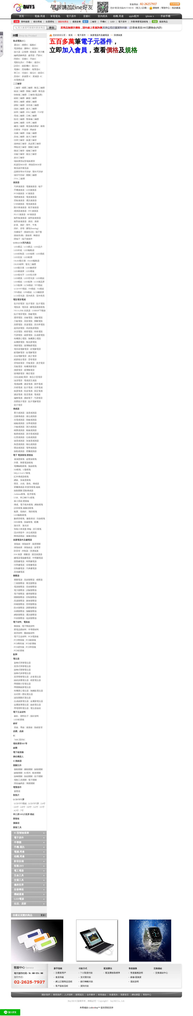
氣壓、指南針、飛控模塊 (25, 511)
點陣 (15, 654)
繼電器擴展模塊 (37, 307)
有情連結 (102, 994)
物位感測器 (31, 444)
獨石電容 (30, 373)
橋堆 (42, 126)
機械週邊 (19, 894)
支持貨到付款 (115, 27)
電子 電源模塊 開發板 (23, 455)
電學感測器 (31, 448)
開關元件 (17, 765)
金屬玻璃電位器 (21, 704)
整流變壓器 (31, 583)
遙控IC (37, 62)
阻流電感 (28, 394)
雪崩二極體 (19, 115)
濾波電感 (28, 384)
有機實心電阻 (20, 338)
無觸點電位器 (36, 691)
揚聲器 (17, 791)
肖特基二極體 (32, 105)
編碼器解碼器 (20, 55)
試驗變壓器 (31, 590)
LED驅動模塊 (20, 515)
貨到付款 (84, 986)
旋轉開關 (18, 776)
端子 (40, 186)
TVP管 (41, 112)
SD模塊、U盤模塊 (22, 469)
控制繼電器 (19, 568)
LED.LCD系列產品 (22, 243)
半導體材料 (33, 629)
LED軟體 (28, 257)
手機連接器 (19, 190)
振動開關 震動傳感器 (23, 490)
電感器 (37, 394)
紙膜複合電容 (20, 359)
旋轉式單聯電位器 (22, 663)
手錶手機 (165, 16)
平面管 (25, 129)
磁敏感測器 (19, 423)
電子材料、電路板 (21, 622)
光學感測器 (31, 423)
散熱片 (16, 795)
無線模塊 (32, 466)
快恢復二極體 (20, 95)
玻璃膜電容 (19, 373)
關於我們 (46, 994)
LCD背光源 (19, 296)
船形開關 (36, 773)
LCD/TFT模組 (20, 289)
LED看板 (30, 271)
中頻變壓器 (19, 618)
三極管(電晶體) (35, 95)
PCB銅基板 (31, 640)
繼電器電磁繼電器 (22, 558)
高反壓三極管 (34, 143)
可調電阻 (18, 335)
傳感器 (16, 409)
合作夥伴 (91, 994)
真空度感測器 (32, 434)
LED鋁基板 (19, 719)
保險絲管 (26, 544)
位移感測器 (31, 437)
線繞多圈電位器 (21, 680)
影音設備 (19, 861)
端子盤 (39, 232)
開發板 (16, 818)
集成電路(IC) (19, 41)
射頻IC (35, 48)
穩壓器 (39, 580)
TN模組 (31, 289)
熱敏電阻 (32, 314)
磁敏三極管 (31, 150)
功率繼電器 (19, 565)
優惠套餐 (76, 21)
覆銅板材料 (29, 633)
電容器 (25, 307)
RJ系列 (27, 773)
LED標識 (18, 278)
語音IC (17, 66)
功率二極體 (31, 122)
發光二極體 (30, 264)
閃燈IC (17, 59)
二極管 (93, 21)
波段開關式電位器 (22, 698)
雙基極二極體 (32, 119)
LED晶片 (38, 247)
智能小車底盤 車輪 (22, 529)
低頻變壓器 (31, 618)
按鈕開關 (28, 776)
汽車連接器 (19, 186)
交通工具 (19, 880)
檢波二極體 (19, 91)
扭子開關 (38, 776)
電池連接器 (31, 204)
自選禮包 (50, 21)
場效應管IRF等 (20, 743)
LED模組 (40, 278)
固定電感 (38, 391)
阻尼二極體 (19, 119)
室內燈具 (102, 16)
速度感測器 (19, 441)
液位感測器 (31, 416)
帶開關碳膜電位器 (22, 687)
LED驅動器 (29, 250)
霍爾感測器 (31, 451)
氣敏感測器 (31, 430)
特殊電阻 (38, 331)
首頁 (21, 16)
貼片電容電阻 (20, 314)
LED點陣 (28, 282)
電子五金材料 (20, 636)
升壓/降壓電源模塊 (139, 21)
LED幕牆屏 (19, 271)
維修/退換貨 (135, 977)
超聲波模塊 (31, 459)
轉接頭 (37, 235)
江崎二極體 (31, 115)
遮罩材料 (18, 633)
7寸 (22, 810)
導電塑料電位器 (21, 708)
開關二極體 (31, 175)
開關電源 (18, 580)
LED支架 (18, 257)
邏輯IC (27, 48)
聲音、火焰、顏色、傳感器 (26, 483)
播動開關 (28, 769)
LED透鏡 (40, 254)
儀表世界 (19, 885)
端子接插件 (27, 239)
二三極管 (17, 83)
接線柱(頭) (29, 232)
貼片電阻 (40, 303)
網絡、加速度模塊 (22, 480)
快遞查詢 (113, 994)
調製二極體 (19, 105)
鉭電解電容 (35, 349)
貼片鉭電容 (19, 303)
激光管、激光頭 (21, 525)
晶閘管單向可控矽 (22, 171)
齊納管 (33, 129)
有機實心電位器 (21, 691)
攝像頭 (16, 823)
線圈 (15, 748)
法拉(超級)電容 (21, 377)
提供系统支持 (107, 1007)
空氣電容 (30, 363)
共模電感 (18, 387)
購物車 (156, 8)
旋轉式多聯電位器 (22, 673)
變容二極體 (19, 101)
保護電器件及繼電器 (22, 540)
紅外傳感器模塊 (21, 476)
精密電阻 (28, 331)
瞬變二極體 (31, 101)
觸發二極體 (31, 98)
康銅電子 (28, 398)
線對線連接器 (34, 218)
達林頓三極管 (20, 143)
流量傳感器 (19, 416)
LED (112, 21)
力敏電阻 (18, 321)
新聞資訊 (79, 994)
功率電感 (38, 387)
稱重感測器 (19, 430)
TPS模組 (18, 292)
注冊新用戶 (60, 973)
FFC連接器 (33, 211)
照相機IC (26, 69)
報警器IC (36, 69)
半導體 (17, 842)
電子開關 (32, 780)
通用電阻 (18, 317)
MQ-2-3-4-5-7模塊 (22, 473)
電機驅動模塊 (20, 466)
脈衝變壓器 (31, 600)
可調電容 (38, 398)
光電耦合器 (19, 80)
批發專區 (19, 889)
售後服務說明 (136, 973)
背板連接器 (19, 200)
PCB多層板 (31, 643)
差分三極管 (19, 157)
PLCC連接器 (19, 214)
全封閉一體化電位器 (23, 694)
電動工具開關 (20, 780)
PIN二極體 (31, 112)
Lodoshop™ (94, 1007)
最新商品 (163, 21)
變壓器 (16, 576)
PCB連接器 (19, 193)
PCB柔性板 (19, 647)
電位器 (16, 659)
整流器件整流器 (21, 168)
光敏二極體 (31, 133)
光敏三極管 (19, 154)
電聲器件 (17, 787)
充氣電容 (18, 366)
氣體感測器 (19, 434)
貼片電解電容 (34, 401)
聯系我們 (57, 994)
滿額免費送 (63, 21)
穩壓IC (25, 45)
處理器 (31, 55)
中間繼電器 (37, 558)
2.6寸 (16, 807)
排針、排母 (19, 228)
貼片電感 (28, 387)
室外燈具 (40, 296)
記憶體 (25, 52)
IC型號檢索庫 (21, 833)
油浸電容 (18, 380)
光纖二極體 (19, 133)
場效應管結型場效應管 (24, 161)
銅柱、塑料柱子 (21, 716)
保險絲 (17, 544)
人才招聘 (68, 994)
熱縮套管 (38, 727)
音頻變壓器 (31, 587)
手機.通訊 (19, 847)
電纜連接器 (19, 197)
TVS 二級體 (19, 178)
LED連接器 (31, 190)
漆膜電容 (18, 370)
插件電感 (38, 384)
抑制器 (25, 551)
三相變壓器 (19, 583)
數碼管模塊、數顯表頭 (24, 518)
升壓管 (17, 129)
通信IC (17, 45)
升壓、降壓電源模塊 (23, 462)
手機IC (103, 21)
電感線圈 (18, 384)
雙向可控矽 (37, 171)
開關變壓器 (19, 597)
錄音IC (41, 73)
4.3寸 (16, 810)
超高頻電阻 (19, 328)
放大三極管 (31, 136)
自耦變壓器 (19, 611)
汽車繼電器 (31, 568)
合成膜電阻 (39, 335)
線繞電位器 (35, 704)
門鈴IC (39, 55)
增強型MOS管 (35, 164)
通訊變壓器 (31, 614)
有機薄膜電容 (30, 366)
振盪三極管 (31, 140)
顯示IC (35, 66)
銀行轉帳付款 (86, 981)
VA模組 (40, 289)
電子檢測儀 (18, 752)
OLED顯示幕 (20, 261)
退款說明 (134, 981)
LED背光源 (29, 278)
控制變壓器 (31, 597)
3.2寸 (35, 807)
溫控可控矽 (19, 175)
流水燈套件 (19, 532)
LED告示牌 (31, 275)
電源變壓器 (19, 587)
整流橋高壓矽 (32, 126)
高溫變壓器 (19, 600)
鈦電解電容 (31, 352)
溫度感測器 (31, 413)
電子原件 (71, 16)
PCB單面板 (31, 647)
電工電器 (19, 870)
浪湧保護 (34, 551)
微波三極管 (19, 150)
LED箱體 (30, 254)
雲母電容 (32, 359)
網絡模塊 (39, 504)
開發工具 (17, 827)
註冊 (144, 8)
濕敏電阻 (38, 317)
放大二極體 (31, 108)
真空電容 (40, 363)
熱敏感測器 (31, 420)
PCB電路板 (33, 636)
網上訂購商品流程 (63, 981)
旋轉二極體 (19, 122)
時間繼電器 (31, 561)
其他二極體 (19, 136)
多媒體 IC (26, 76)
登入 (138, 8)
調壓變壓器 (31, 607)
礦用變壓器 (31, 594)
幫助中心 (165, 8)
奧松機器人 (18, 756)
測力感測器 (31, 427)
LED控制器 (19, 254)
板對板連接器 (20, 218)
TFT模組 (38, 285)
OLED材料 (19, 264)
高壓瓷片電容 (20, 401)
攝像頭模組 (31, 536)
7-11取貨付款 (86, 973)
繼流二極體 (19, 126)
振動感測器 (19, 451)
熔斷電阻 (38, 321)
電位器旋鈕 (35, 708)
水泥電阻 (18, 331)
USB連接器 (19, 204)
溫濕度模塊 (19, 459)
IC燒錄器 (17, 761)
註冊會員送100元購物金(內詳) (146, 27)
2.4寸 (43, 803)
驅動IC (33, 45)
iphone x (150, 16)
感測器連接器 (20, 211)
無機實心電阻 (34, 338)
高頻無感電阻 (32, 328)
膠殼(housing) (32, 228)
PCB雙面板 (19, 640)
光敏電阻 (28, 317)
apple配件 (134, 16)
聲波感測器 (19, 448)
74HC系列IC (19, 739)
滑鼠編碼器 (19, 783)
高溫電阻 (28, 324)
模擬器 (33, 52)
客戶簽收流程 (61, 986)
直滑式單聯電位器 (22, 666)
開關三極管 (33, 147)
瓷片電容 (18, 405)
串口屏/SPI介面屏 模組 (23, 814)
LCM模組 (28, 285)
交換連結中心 (161, 973)
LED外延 (18, 250)
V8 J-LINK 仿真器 (22, 310)
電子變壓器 (19, 594)
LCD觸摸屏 (39, 292)
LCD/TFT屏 (18, 799)
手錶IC (33, 59)
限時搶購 (25, 21)
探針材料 (34, 716)
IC (14, 735)
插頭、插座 (33, 221)
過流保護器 (37, 554)
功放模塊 (41, 518)
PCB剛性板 (19, 643)
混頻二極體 (19, 108)
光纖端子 (18, 232)
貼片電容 (30, 303)
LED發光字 (19, 275)
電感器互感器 (30, 380)
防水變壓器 (19, 607)
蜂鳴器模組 (19, 536)
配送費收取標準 (112, 973)
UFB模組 (28, 292)
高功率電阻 (39, 324)
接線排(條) (19, 235)
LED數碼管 (31, 268)
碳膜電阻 (28, 335)
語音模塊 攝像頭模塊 (23, 508)
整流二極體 (39, 88)
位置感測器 (19, 437)
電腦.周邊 (40, 16)
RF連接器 (31, 214)
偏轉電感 (18, 398)
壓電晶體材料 (20, 629)
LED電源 (19, 899)
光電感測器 (19, 420)
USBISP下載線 (39, 310)
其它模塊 (37, 529)
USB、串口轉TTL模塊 (24, 497)
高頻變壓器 (29, 580)
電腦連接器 (31, 186)
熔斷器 (27, 554)
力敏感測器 (19, 427)
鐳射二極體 (19, 98)
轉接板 (17, 626)
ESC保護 (18, 554)
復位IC (33, 73)
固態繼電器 (19, 561)
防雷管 (17, 551)
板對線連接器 (20, 221)
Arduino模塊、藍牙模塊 (25, 494)
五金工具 (19, 875)
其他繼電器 (19, 572)
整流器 (41, 91)
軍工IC (17, 73)
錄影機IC (26, 66)
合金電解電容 (20, 356)
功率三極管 (19, 140)
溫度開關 (36, 544)
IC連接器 (30, 193)
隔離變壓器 (31, 611)
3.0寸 (29, 807)
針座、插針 (19, 225)
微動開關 (18, 769)
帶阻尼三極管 (20, 147)
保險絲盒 (28, 547)
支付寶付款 (85, 977)
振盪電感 (18, 391)
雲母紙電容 (19, 363)
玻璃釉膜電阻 (30, 345)
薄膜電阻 (18, 345)
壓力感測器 (19, 413)
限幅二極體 (31, 91)
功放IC (25, 73)
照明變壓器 (31, 604)
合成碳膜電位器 (21, 701)
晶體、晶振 (18, 731)
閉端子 (17, 239)
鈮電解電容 (19, 352)
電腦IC (17, 69)
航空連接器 (33, 207)
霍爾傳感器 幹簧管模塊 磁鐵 (27, 487)
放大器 (17, 52)
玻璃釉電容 (29, 370)
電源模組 (18, 48)
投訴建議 (176, 8)
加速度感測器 (32, 441)
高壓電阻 (18, 324)
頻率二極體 (19, 112)
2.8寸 (22, 807)
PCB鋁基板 (19, 650)
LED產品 (18, 247)
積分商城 (37, 21)
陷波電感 (28, 391)
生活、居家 (20, 903)
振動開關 (38, 769)
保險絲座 (18, 547)
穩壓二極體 (27, 88)
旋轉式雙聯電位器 (22, 670)
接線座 (28, 235)
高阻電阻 (28, 321)
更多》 (44, 915)
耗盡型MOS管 (20, 164)
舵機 (36, 522)
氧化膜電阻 (31, 342)
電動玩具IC (19, 62)
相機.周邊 (118, 16)
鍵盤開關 (18, 773)
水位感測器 (31, 532)
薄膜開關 (30, 783)
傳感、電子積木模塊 (23, 504)
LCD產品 (28, 247)
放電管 (37, 547)
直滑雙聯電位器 (21, 677)
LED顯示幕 (19, 268)
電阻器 (17, 307)
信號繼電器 (31, 565)
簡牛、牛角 (31, 225)
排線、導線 (19, 727)
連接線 (29, 727)
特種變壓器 (19, 604)
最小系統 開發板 (21, 501)
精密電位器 (35, 680)
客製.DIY (19, 866)
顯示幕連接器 (20, 207)
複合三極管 (31, 154)
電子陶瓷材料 (28, 626)
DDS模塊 (18, 522)
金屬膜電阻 (19, 342)
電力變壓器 (19, 590)
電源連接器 (31, 197)
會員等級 (59, 977)
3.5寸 (42, 807)
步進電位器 (35, 677)
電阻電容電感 (19, 299)
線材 (15, 723)
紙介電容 (32, 356)
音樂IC (87, 16)
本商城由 (84, 1007)
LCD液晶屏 (39, 282)
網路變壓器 (19, 614)
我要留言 (124, 994)
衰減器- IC (37, 76)
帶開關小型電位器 (22, 684)
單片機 (41, 52)
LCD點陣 (18, 285)
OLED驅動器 (33, 261)
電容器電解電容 (21, 349)
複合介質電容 (36, 377)
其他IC (17, 76)
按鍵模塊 (28, 522)
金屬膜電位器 (36, 701)
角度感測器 (19, 444)
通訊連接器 (31, 200)
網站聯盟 (136, 994)
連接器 (16, 182)
